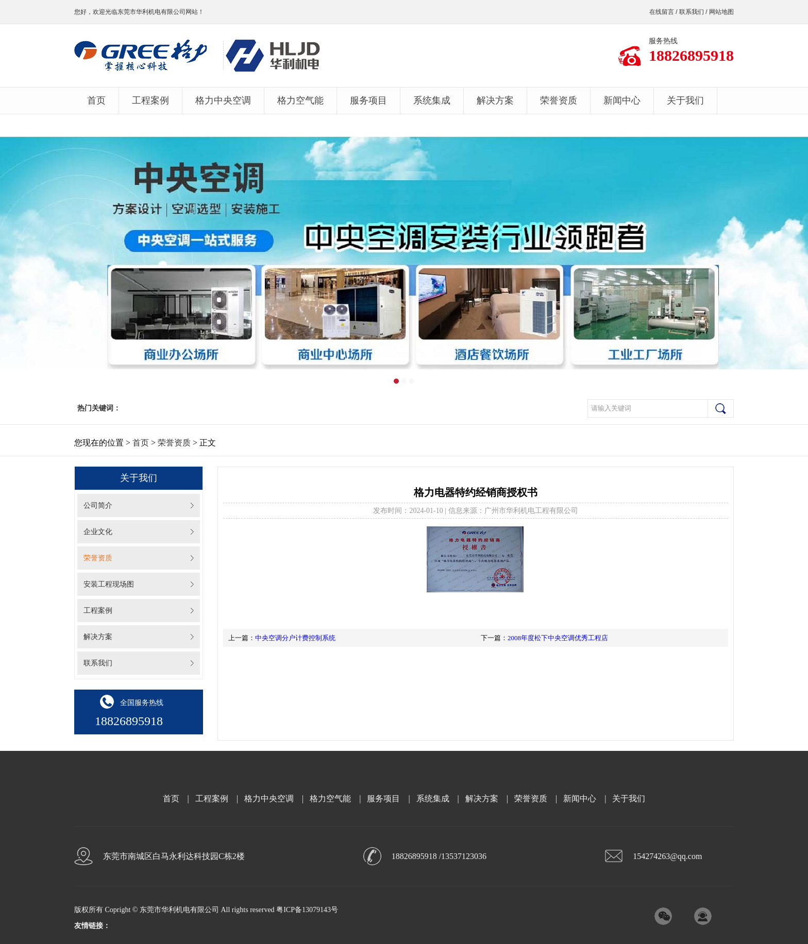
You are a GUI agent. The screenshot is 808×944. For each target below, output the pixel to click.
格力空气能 (300, 100)
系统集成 (431, 100)
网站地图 (721, 11)
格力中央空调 (223, 100)
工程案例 (150, 100)
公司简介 (97, 505)
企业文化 (97, 532)
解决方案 (495, 100)
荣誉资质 (558, 100)
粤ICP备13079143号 (307, 910)
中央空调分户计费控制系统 (295, 638)
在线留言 (661, 11)
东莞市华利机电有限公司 (151, 11)
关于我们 (685, 100)
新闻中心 (622, 100)
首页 (96, 100)
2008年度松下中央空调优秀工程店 (558, 638)
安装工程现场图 (108, 584)
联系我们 (691, 11)
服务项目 (368, 100)
